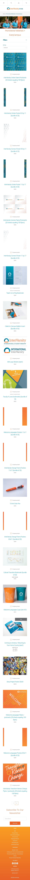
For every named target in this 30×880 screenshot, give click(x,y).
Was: (14, 649)
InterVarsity (16, 877)
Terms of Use (15, 836)
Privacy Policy (15, 832)
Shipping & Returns (15, 838)
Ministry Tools (15, 850)
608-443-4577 (15, 873)
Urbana (15, 855)
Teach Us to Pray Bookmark (15, 293)
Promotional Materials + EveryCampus (15, 853)
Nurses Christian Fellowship (15, 857)
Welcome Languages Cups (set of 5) (15, 610)
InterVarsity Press (15, 844)
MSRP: (13, 577)
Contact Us (15, 840)
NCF (15, 831)
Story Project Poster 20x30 (15, 682)
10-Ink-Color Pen (15, 504)
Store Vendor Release (15, 834)
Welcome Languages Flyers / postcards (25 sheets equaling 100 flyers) (15, 717)
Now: (14, 650)
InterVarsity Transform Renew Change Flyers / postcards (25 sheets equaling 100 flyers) (15, 791)
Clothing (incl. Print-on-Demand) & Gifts (15, 851)
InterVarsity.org (15, 842)
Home (4, 13)
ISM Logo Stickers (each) (15, 362)
